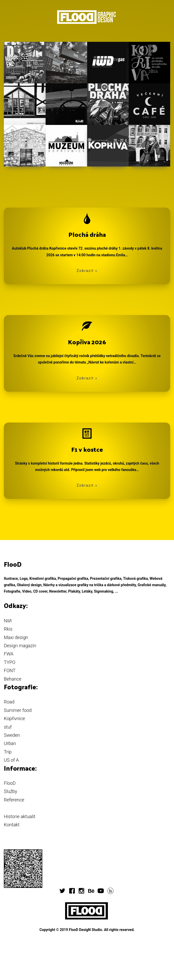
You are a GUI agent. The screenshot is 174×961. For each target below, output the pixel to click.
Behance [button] (12, 679)
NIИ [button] (8, 620)
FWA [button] (8, 653)
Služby (10, 791)
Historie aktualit (19, 816)
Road (9, 701)
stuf (8, 727)
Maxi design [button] (16, 637)
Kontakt (11, 824)
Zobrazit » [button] (87, 271)
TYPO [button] (9, 662)
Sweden (12, 735)
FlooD (10, 783)
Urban (10, 743)
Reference (14, 799)
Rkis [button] (8, 629)
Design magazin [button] (20, 645)
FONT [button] (10, 670)
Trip (8, 751)
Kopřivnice (14, 718)
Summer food (18, 710)
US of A (11, 760)
